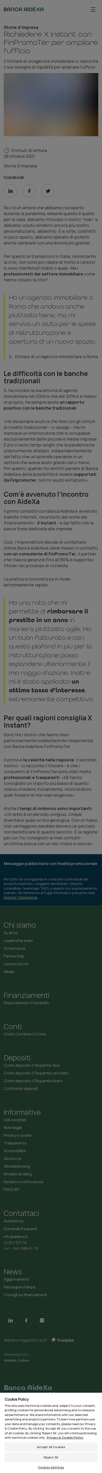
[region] (51, 1432)
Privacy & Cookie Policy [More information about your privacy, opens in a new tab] (65, 1437)
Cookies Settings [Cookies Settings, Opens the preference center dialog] (51, 1467)
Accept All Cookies (51, 1447)
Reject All (51, 1457)
